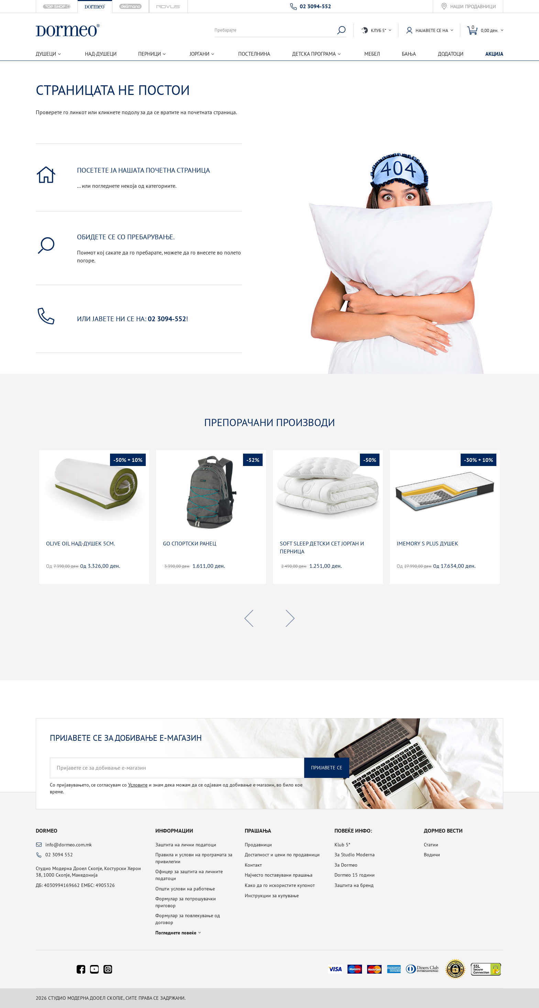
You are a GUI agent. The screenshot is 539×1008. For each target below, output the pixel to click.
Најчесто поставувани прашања (278, 875)
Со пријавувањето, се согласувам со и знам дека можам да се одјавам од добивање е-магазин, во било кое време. (176, 788)
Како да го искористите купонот (280, 885)
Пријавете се (326, 768)
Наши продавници (473, 7)
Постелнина (254, 54)
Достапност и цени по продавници (282, 855)
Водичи (432, 855)
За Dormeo (346, 865)
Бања (409, 54)
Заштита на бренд (354, 885)
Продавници (258, 845)
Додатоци (450, 54)
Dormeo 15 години (354, 875)
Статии (431, 845)
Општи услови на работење (185, 889)
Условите (137, 785)
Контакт (253, 865)
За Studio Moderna (354, 855)
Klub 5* (342, 845)
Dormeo (46, 830)
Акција (494, 54)
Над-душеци (101, 54)
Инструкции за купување (272, 895)
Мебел (372, 54)
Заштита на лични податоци (185, 845)
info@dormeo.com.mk (68, 845)
